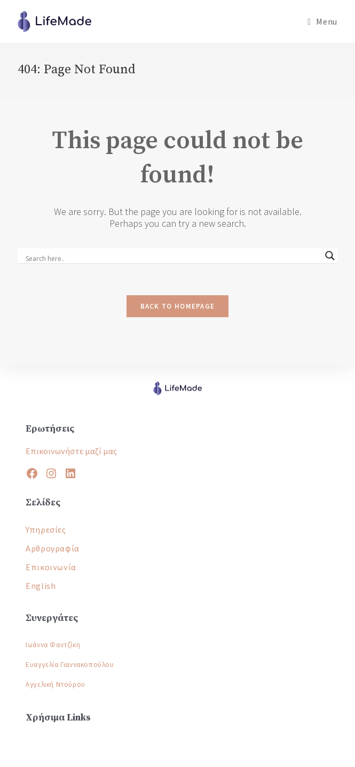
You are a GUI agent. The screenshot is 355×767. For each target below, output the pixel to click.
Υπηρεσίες (46, 529)
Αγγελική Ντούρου (55, 684)
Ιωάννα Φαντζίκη (53, 644)
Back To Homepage (177, 306)
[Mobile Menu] (322, 21)
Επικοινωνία (51, 567)
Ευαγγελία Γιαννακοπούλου (70, 664)
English (41, 585)
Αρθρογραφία (53, 548)
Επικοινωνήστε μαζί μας (71, 451)
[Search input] (173, 259)
